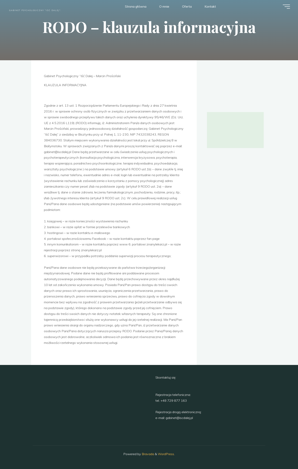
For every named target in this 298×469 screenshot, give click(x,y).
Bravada (147, 454)
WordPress (166, 454)
